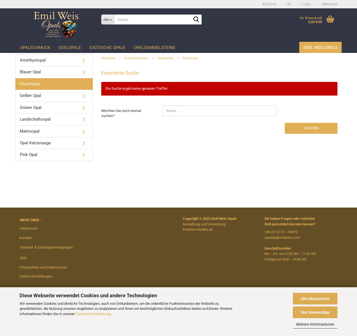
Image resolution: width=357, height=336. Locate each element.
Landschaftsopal (35, 119)
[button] (288, 4)
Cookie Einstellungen (36, 276)
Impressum (29, 228)
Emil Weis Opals (320, 47)
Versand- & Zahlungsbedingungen (46, 247)
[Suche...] (107, 19)
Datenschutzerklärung (93, 314)
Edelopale (70, 47)
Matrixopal (30, 131)
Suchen (311, 128)
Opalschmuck (35, 47)
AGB (23, 258)
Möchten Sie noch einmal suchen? (121, 113)
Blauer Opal (30, 71)
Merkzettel (328, 4)
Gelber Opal (30, 95)
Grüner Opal (31, 107)
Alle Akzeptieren (315, 298)
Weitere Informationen (315, 324)
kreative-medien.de (198, 229)
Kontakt (26, 238)
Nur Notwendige (315, 312)
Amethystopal (33, 60)
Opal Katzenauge (35, 142)
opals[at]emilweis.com (282, 237)
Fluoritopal (30, 83)
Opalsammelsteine (154, 47)
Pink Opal (28, 154)
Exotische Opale (108, 47)
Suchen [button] (270, 4)
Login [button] (305, 4)
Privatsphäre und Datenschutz (43, 267)
